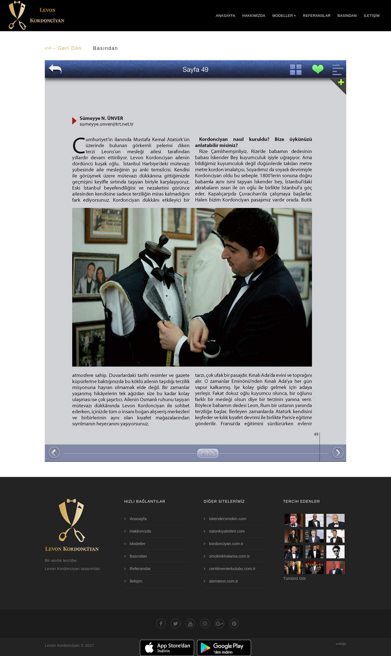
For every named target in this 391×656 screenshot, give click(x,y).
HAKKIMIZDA (253, 16)
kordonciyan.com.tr (226, 543)
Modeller (138, 543)
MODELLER (284, 16)
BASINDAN (347, 16)
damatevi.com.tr (223, 581)
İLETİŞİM (372, 16)
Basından (138, 556)
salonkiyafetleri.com (227, 531)
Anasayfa (138, 518)
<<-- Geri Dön (63, 48)
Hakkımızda (140, 531)
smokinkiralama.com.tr (229, 556)
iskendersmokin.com (227, 518)
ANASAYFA (225, 16)
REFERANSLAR (317, 16)
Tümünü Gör (294, 578)
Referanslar (140, 568)
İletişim (136, 581)
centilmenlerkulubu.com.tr (232, 568)
